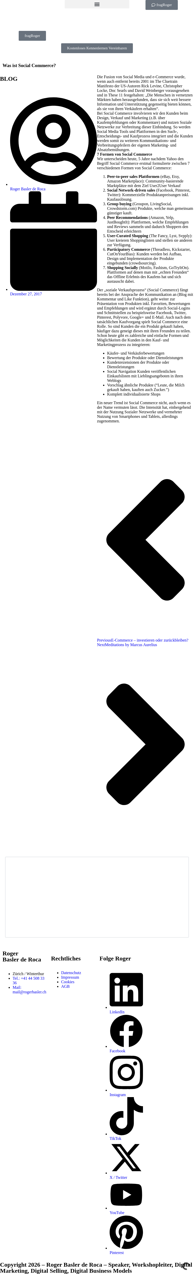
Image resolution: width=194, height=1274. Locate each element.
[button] (97, 4)
